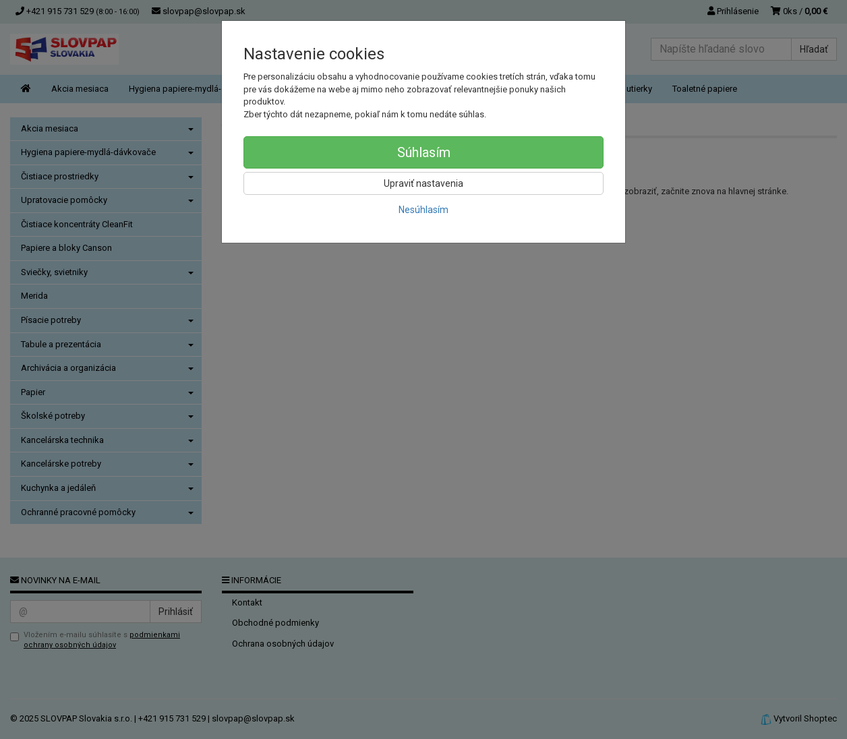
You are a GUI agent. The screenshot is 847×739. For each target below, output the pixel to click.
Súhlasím (423, 152)
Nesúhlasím (423, 209)
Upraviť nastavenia (423, 183)
